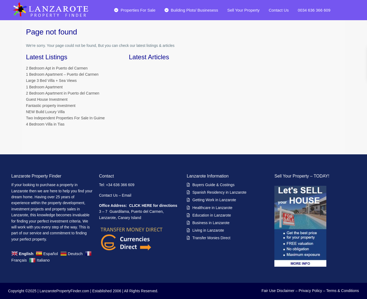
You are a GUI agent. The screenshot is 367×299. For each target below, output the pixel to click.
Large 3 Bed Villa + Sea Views (51, 80)
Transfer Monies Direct (211, 238)
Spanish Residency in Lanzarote (220, 192)
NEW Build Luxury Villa (45, 112)
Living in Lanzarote (208, 230)
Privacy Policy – (312, 290)
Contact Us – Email (115, 195)
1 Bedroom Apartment (44, 87)
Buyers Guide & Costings (214, 185)
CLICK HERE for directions (153, 205)
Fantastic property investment (51, 105)
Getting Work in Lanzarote (214, 200)
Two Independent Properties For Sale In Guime (65, 118)
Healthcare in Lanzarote (213, 208)
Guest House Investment (47, 99)
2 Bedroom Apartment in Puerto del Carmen (62, 93)
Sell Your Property (243, 10)
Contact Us (279, 10)
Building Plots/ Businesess (191, 10)
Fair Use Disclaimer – (279, 290)
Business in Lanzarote (211, 223)
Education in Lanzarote (212, 215)
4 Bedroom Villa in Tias (45, 124)
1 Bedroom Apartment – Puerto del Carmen (62, 74)
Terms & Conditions (342, 290)
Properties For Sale (134, 10)
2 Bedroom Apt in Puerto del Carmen (57, 68)
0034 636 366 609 (314, 10)
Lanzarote (19, 191)
